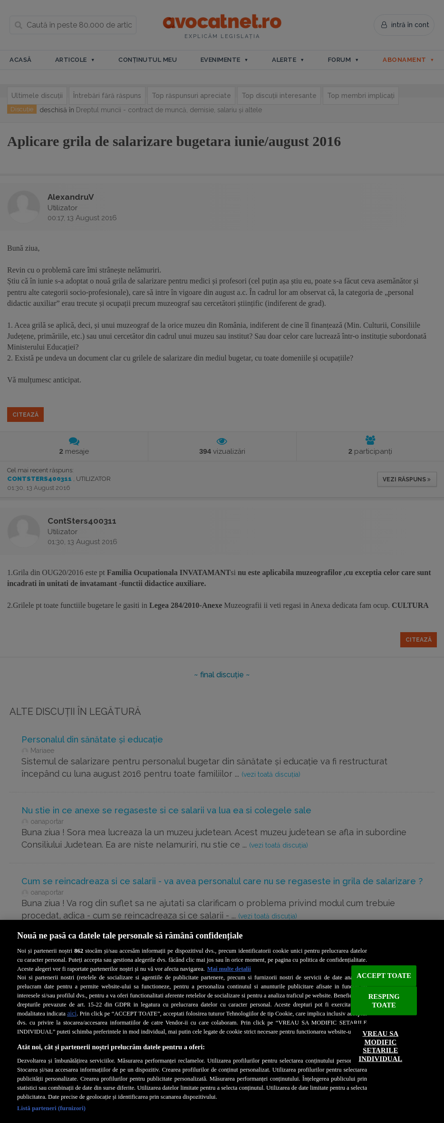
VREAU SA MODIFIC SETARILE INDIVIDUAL (381, 1046)
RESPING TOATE (384, 1001)
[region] (222, 1021)
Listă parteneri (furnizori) (51, 1108)
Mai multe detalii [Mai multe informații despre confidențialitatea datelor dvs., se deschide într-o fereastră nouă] (229, 969)
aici (72, 1013)
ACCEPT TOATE (384, 975)
